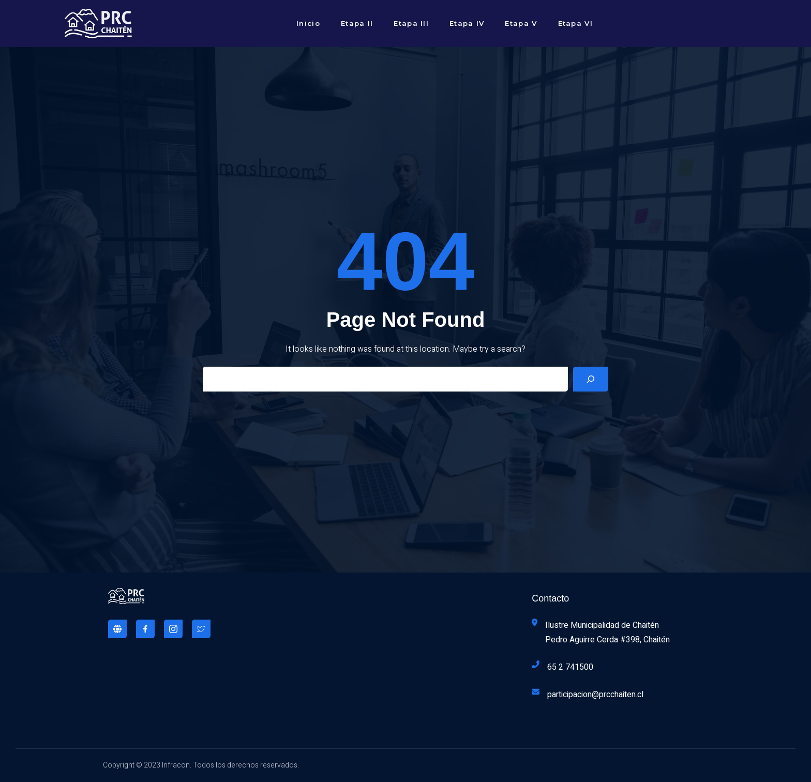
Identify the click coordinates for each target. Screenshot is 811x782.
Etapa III (411, 23)
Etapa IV (466, 23)
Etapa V (521, 23)
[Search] (590, 379)
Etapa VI (575, 23)
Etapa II (357, 23)
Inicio (308, 23)
